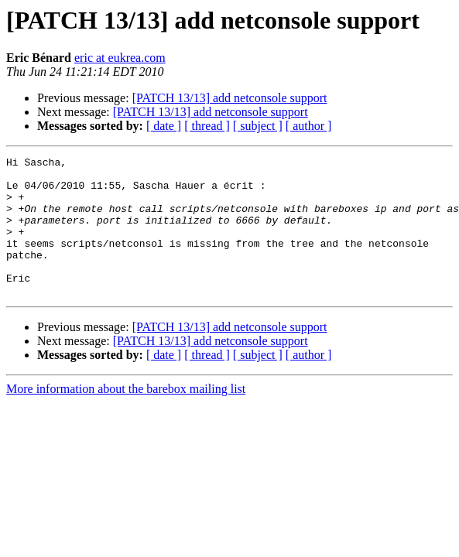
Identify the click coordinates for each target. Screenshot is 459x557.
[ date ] (163, 125)
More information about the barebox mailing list (125, 416)
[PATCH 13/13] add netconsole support (229, 97)
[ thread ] (207, 125)
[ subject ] (258, 125)
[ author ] (309, 125)
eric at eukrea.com (120, 57)
